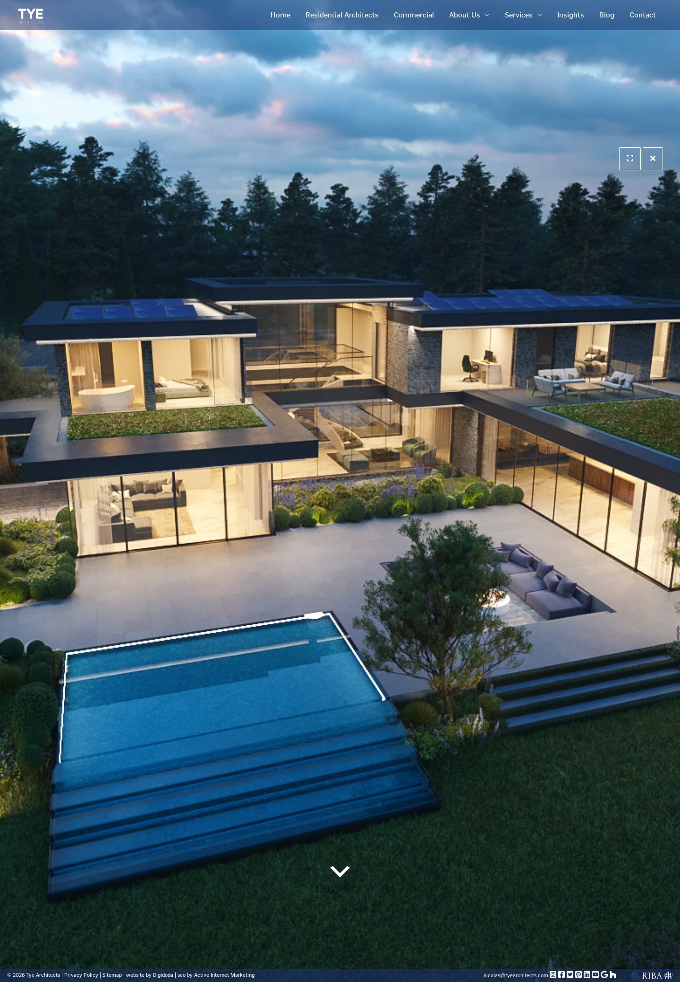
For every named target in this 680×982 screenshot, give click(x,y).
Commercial (414, 14)
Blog (606, 14)
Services (519, 14)
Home (280, 14)
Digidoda (163, 975)
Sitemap (112, 975)
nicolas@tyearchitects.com (517, 976)
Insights (570, 14)
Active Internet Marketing (224, 975)
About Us (464, 14)
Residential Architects (342, 14)
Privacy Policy (81, 975)
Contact (642, 14)
